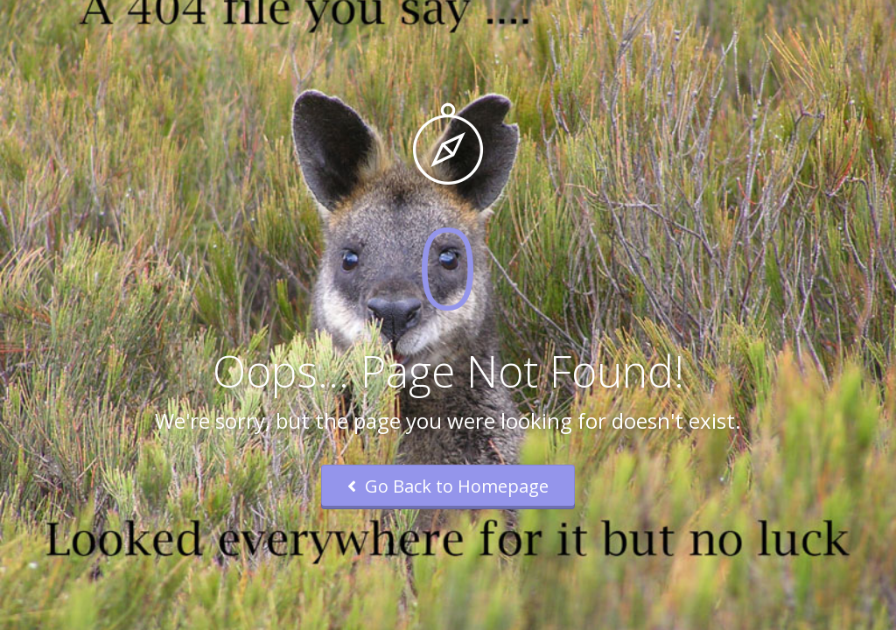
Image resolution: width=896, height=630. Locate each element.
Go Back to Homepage (448, 486)
